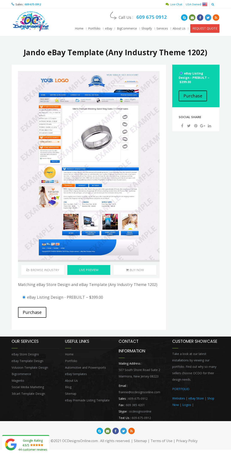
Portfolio (94, 28)
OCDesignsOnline (31, 21)
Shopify (147, 28)
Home (79, 28)
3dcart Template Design (28, 394)
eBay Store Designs (25, 354)
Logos (186, 405)
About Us (179, 28)
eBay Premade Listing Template (87, 400)
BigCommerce (127, 28)
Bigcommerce (21, 374)
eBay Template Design (27, 361)
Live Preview (88, 270)
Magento (18, 381)
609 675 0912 (33, 4)
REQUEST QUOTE (204, 28)
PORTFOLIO (180, 389)
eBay (108, 28)
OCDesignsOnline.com (80, 440)
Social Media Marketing (28, 387)
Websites (178, 398)
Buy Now (135, 270)
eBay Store (196, 398)
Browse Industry (42, 270)
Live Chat (174, 4)
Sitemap (70, 394)
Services (162, 28)
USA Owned (196, 4)
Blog (68, 387)
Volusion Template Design (30, 367)
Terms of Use (161, 440)
